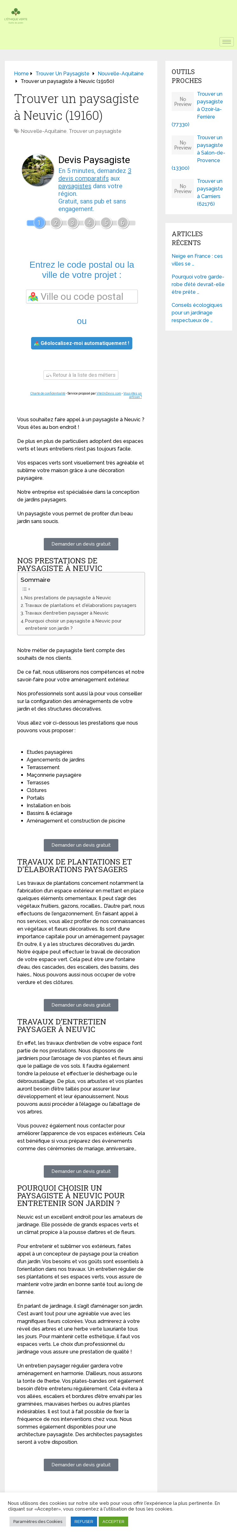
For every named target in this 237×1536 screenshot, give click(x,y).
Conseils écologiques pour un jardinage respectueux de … (197, 312)
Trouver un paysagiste (95, 131)
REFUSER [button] (84, 1521)
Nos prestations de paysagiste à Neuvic (67, 597)
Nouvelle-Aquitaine (44, 131)
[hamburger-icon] (227, 41)
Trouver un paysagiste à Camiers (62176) (210, 192)
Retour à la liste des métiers (80, 375)
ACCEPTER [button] (113, 1521)
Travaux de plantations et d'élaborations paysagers (80, 605)
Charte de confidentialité (47, 393)
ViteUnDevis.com (108, 393)
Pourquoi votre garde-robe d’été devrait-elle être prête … (198, 284)
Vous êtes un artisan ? (132, 395)
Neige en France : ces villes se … (197, 260)
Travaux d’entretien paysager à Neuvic (67, 613)
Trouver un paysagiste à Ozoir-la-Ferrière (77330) (197, 109)
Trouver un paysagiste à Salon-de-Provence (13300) (198, 152)
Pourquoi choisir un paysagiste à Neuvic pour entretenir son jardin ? (73, 624)
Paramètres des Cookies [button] (37, 1521)
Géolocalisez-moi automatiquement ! (81, 343)
